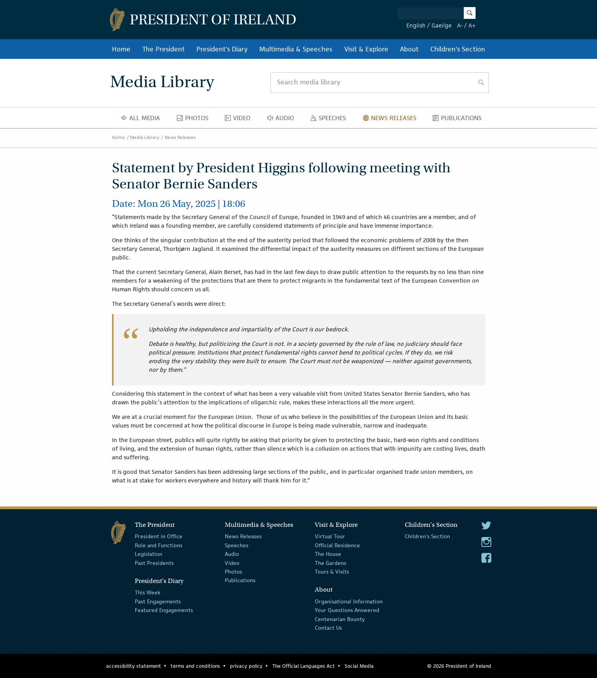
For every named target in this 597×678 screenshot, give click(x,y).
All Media (142, 120)
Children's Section (457, 49)
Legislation (148, 553)
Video (240, 120)
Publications (459, 120)
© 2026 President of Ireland (459, 666)
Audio (282, 120)
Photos (195, 120)
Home (121, 49)
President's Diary (222, 49)
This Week (147, 592)
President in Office (158, 536)
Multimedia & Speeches (295, 49)
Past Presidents (154, 562)
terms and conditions (195, 666)
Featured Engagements (164, 610)
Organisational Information (349, 601)
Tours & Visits (332, 571)
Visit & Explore (366, 49)
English (416, 25)
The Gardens (330, 562)
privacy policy (246, 666)
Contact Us (328, 627)
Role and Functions (158, 545)
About (409, 49)
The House (328, 553)
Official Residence (337, 545)
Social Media (359, 666)
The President (163, 49)
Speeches (329, 120)
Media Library (144, 137)
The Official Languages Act (303, 666)
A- (460, 25)
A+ (472, 25)
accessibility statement (133, 666)
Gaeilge (442, 25)
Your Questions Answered (347, 610)
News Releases (392, 120)
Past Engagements (158, 601)
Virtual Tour (330, 536)
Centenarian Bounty (340, 618)
